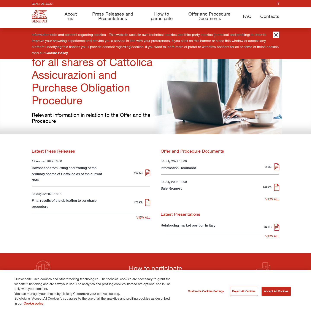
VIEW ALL (143, 217)
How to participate (162, 16)
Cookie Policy (56, 53)
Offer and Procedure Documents (209, 16)
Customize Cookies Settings (206, 292)
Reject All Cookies (243, 292)
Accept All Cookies (276, 292)
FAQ (247, 16)
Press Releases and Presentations (112, 16)
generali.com (42, 3)
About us (71, 16)
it (278, 3)
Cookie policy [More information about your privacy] (33, 305)
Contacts (269, 16)
